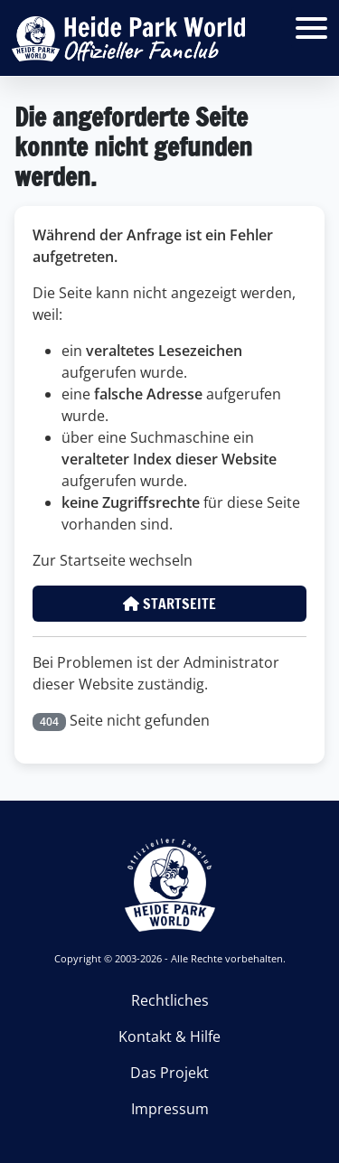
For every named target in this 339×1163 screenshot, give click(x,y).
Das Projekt (169, 1073)
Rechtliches (170, 1000)
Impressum (170, 1109)
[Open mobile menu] (311, 27)
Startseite (169, 604)
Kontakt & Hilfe (169, 1036)
